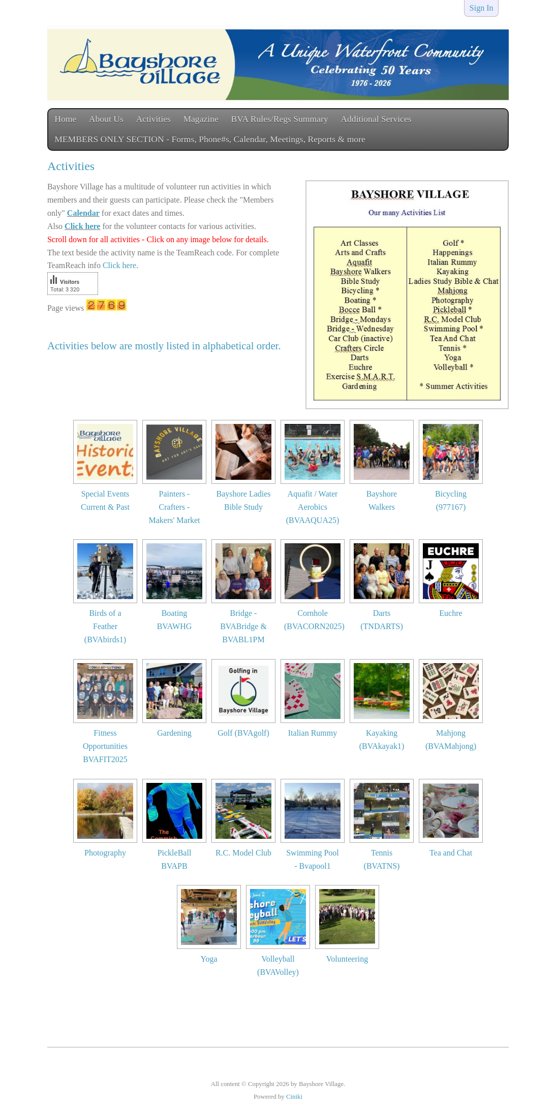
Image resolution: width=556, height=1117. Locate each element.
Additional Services (376, 119)
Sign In (481, 8)
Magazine (200, 119)
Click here (82, 226)
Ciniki (294, 1096)
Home (65, 119)
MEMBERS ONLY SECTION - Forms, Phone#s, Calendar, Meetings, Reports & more (209, 139)
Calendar (83, 213)
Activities (153, 119)
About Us (106, 119)
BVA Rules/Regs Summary (279, 119)
